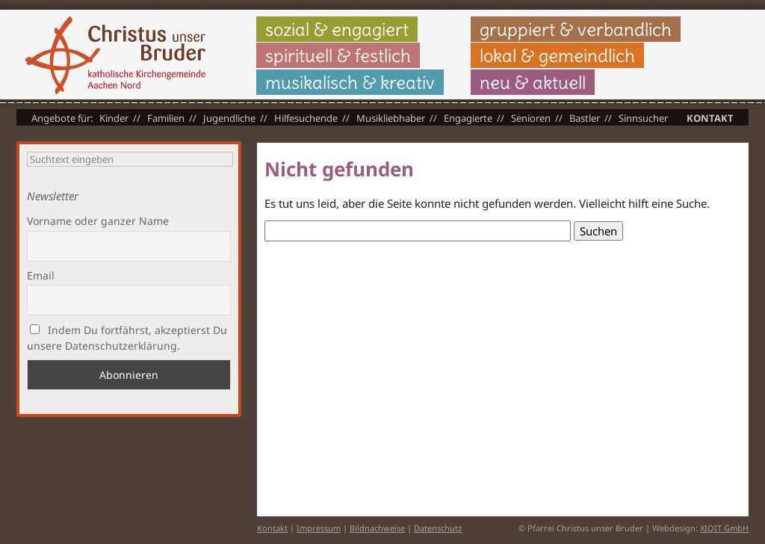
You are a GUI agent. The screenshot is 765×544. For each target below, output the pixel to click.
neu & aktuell (533, 82)
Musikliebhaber (390, 118)
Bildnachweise (377, 528)
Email (41, 275)
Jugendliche (229, 118)
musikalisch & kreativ (350, 82)
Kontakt (710, 118)
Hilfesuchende (306, 118)
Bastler (584, 118)
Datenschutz (438, 528)
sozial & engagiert (337, 29)
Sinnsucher (643, 118)
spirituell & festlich (338, 55)
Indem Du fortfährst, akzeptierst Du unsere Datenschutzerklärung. (127, 338)
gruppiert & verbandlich (576, 29)
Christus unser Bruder (115, 55)
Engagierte (468, 118)
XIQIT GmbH (724, 528)
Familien (166, 118)
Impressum (319, 528)
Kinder (113, 118)
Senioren (531, 118)
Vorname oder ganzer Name (98, 221)
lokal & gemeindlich (557, 55)
